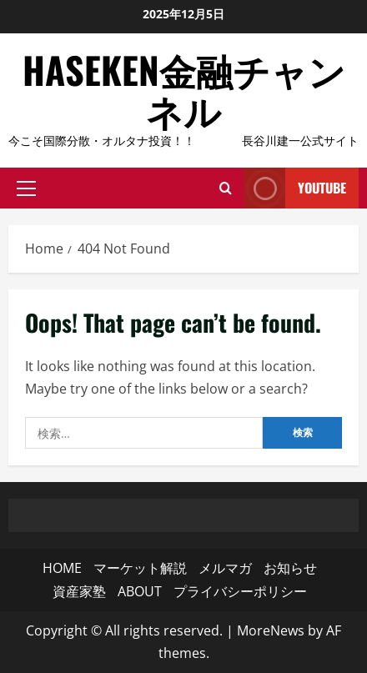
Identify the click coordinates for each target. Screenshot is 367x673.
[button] (26, 187)
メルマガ (225, 568)
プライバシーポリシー (240, 591)
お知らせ (290, 568)
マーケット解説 (140, 568)
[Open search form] (225, 187)
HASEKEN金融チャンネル (184, 90)
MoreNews (270, 630)
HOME (62, 568)
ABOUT (140, 591)
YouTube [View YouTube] (295, 188)
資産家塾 (79, 591)
